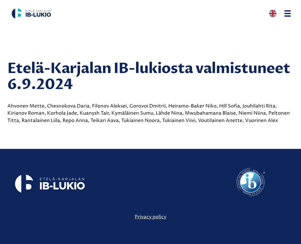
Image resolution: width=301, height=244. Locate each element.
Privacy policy (150, 217)
